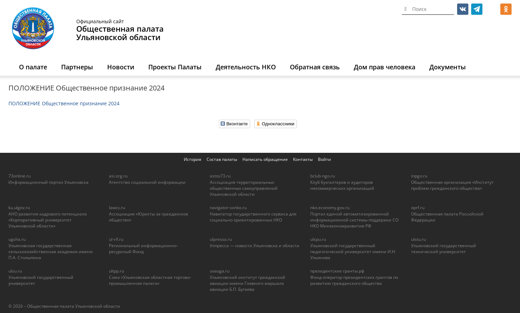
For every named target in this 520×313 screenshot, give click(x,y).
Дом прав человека (384, 67)
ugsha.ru (17, 239)
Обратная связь (315, 67)
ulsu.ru (15, 271)
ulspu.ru (318, 239)
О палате (33, 67)
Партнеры (77, 67)
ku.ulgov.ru (19, 208)
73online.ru (19, 176)
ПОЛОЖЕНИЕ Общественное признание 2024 (63, 103)
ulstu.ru (418, 239)
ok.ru (506, 9)
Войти (324, 159)
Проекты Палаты (175, 67)
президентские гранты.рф (337, 271)
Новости (120, 67)
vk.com (462, 9)
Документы (447, 67)
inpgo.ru (419, 176)
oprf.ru (417, 208)
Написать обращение (265, 159)
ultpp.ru (116, 271)
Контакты (303, 159)
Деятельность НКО (246, 67)
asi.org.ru (118, 176)
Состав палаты (222, 159)
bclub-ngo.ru (322, 176)
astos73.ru (220, 176)
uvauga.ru (219, 271)
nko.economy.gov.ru (330, 208)
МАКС (492, 9)
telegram (476, 9)
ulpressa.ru (221, 239)
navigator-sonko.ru (228, 208)
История (192, 159)
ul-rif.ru (116, 239)
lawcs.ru (117, 208)
